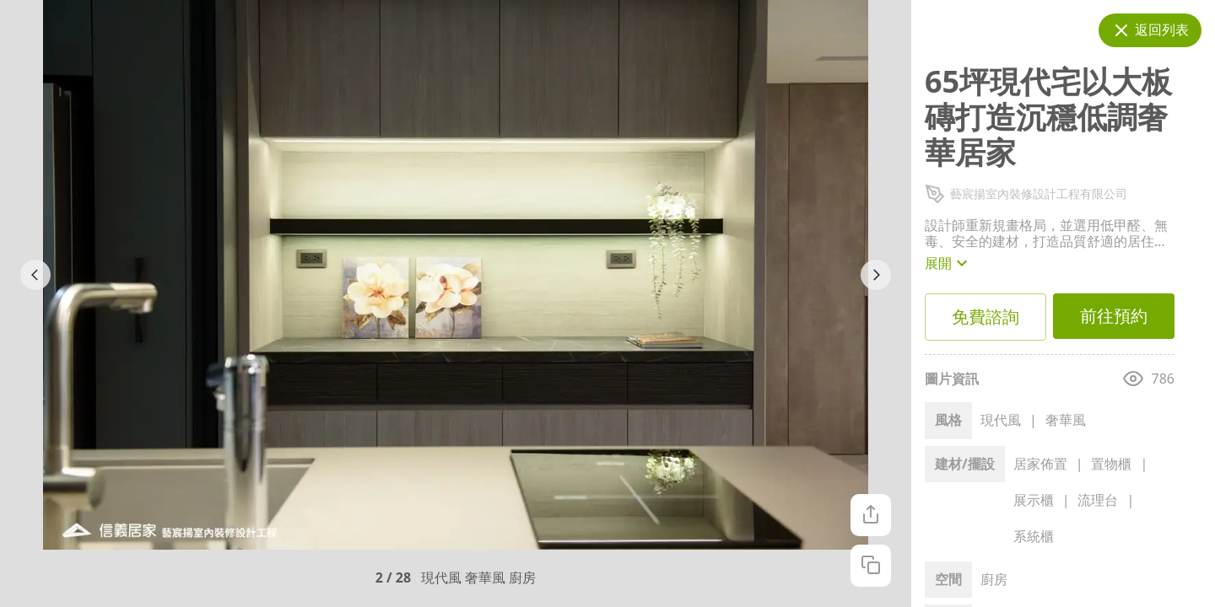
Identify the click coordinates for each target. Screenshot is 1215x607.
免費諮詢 (985, 317)
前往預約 (1113, 316)
